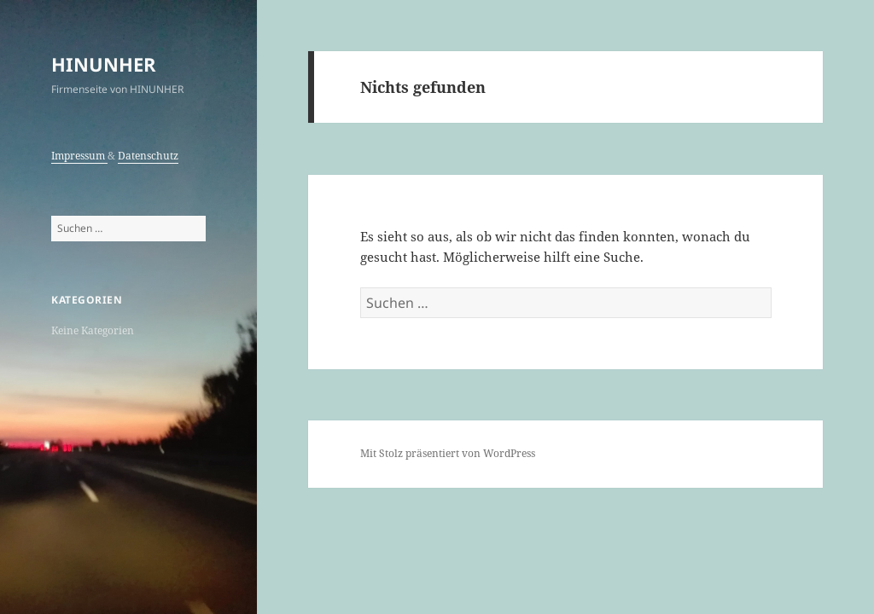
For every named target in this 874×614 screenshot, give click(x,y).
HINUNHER (103, 64)
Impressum (79, 155)
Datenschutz (148, 155)
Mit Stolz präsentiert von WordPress (447, 453)
